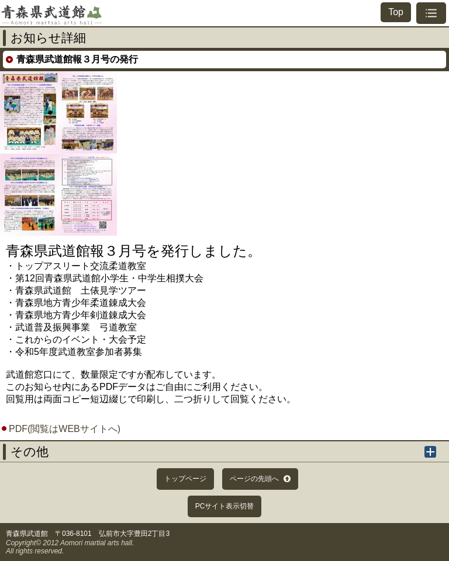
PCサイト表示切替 (224, 506)
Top (395, 12)
